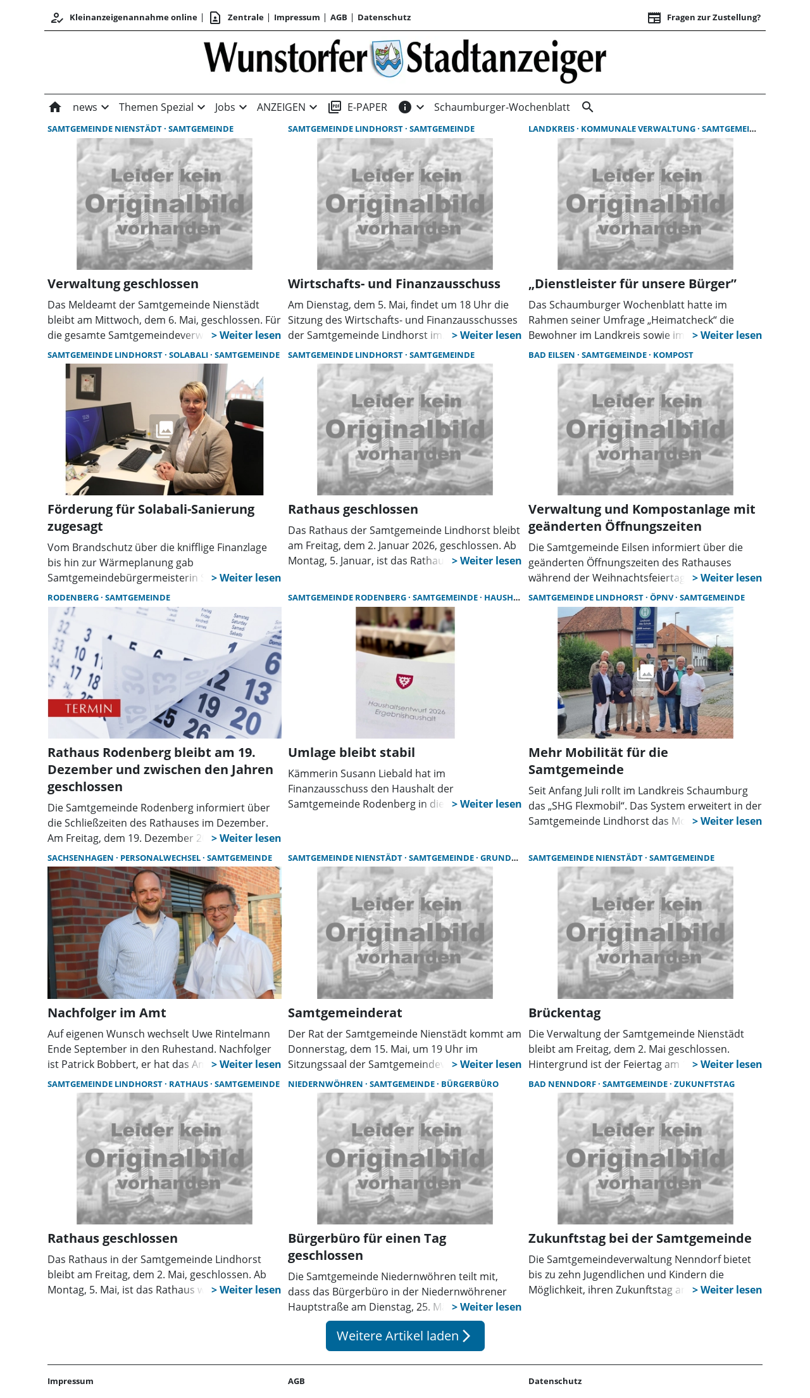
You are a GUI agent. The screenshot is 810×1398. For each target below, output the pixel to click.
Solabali (189, 354)
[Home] (57, 107)
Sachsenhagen (81, 857)
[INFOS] (405, 107)
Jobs (225, 107)
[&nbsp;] (585, 107)
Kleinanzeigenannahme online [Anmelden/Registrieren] (123, 17)
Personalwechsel (161, 857)
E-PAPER (357, 107)
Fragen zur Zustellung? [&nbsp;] (704, 17)
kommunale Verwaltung (639, 128)
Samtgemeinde (201, 128)
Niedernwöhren (326, 1084)
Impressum (297, 17)
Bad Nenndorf (563, 1084)
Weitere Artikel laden (405, 1335)
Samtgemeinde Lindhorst (346, 128)
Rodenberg (74, 597)
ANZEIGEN (281, 107)
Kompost (673, 354)
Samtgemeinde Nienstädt (105, 128)
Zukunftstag (704, 1084)
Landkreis (552, 128)
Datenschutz (384, 17)
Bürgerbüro (470, 1084)
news (85, 107)
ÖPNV (662, 597)
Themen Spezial (156, 107)
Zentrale (236, 17)
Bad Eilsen (552, 354)
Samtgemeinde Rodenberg (348, 597)
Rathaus (189, 1084)
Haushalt (506, 597)
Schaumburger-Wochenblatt (502, 107)
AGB (338, 17)
